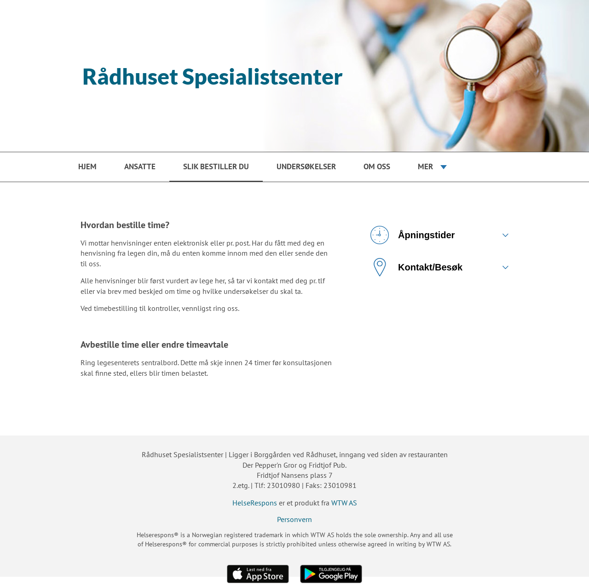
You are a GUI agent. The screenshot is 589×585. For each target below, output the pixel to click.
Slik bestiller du (216, 166)
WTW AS (344, 502)
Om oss (377, 166)
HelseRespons (254, 502)
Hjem (87, 166)
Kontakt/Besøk (416, 267)
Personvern (294, 519)
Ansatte (140, 166)
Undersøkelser (306, 166)
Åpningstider (412, 235)
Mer (425, 166)
